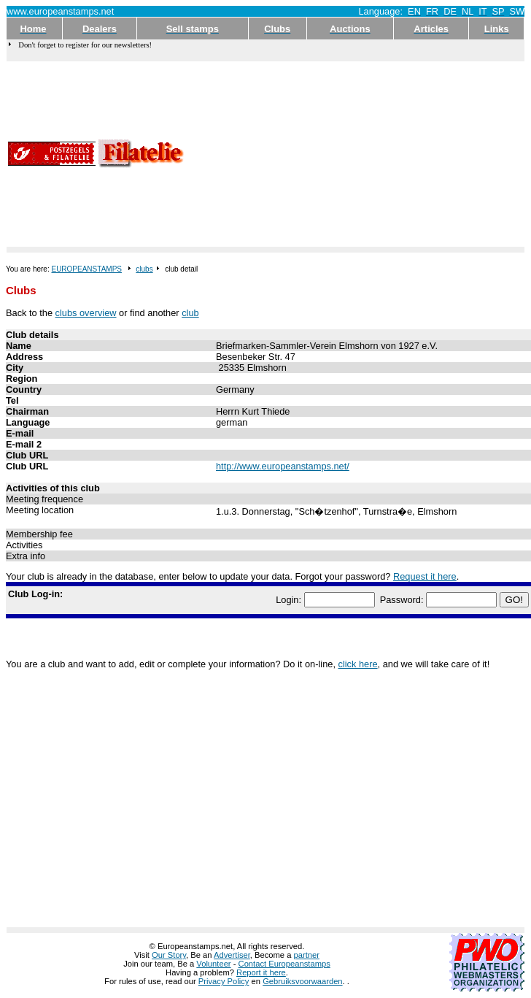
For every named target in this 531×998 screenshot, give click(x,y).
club (190, 312)
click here (358, 664)
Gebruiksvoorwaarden (302, 981)
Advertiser (232, 955)
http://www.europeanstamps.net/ (282, 466)
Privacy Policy (223, 981)
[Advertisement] (307, 154)
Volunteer (213, 963)
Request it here (425, 576)
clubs (144, 269)
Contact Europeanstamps (284, 963)
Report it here (261, 972)
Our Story (169, 955)
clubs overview (86, 312)
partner (306, 955)
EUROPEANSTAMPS (86, 269)
